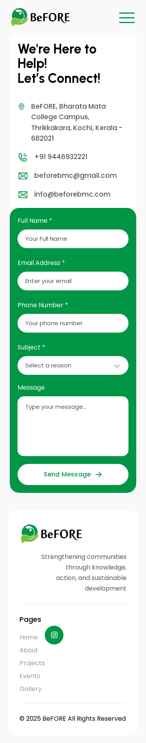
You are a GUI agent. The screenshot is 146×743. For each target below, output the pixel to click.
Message (31, 387)
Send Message (73, 474)
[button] (127, 17)
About (28, 650)
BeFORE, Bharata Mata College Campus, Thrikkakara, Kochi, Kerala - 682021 (70, 122)
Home (28, 637)
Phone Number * (43, 305)
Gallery (30, 688)
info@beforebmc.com (64, 194)
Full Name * (35, 220)
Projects (32, 663)
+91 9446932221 (53, 157)
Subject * (31, 347)
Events (29, 675)
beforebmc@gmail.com (67, 175)
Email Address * (41, 262)
